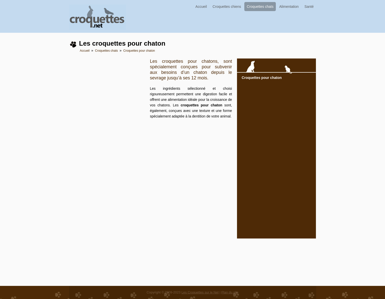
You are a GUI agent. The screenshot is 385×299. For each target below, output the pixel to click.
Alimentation (289, 7)
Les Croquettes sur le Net (200, 292)
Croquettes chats (260, 7)
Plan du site (230, 292)
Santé (309, 7)
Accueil (201, 7)
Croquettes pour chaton (139, 50)
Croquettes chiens (227, 7)
